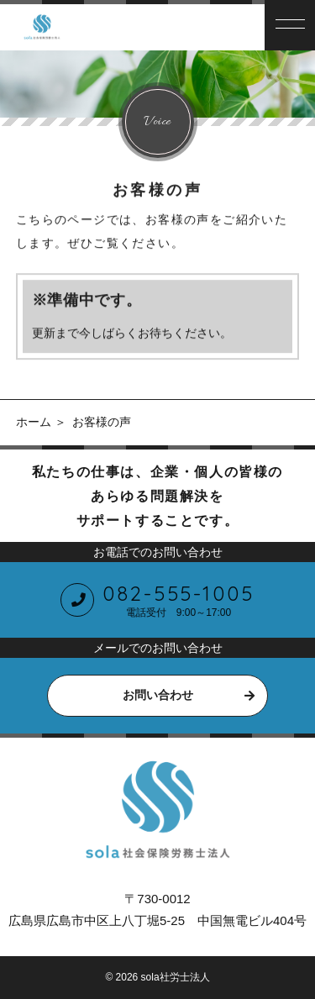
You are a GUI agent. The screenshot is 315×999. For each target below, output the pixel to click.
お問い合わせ (158, 695)
